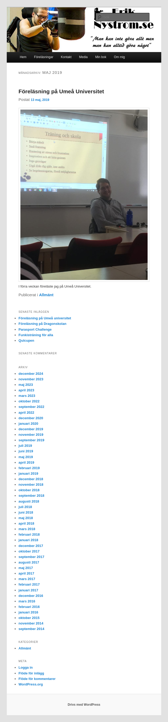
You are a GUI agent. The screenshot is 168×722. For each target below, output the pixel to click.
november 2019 (31, 435)
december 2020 (31, 418)
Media (83, 57)
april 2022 (26, 412)
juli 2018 (25, 507)
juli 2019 (25, 446)
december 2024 (31, 374)
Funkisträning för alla (36, 335)
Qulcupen (26, 340)
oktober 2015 (29, 618)
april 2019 (26, 462)
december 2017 (31, 546)
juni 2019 (26, 451)
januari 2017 (28, 590)
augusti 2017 (29, 562)
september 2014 (31, 629)
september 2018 (31, 496)
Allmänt (46, 295)
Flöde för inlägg (31, 673)
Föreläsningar (43, 57)
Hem (23, 57)
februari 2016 (29, 607)
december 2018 (31, 479)
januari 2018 (28, 540)
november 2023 (31, 379)
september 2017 (31, 557)
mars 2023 (27, 396)
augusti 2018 (29, 501)
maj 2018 (26, 518)
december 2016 (31, 596)
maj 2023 (26, 385)
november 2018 (31, 485)
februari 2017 (29, 584)
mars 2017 (27, 579)
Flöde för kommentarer (37, 679)
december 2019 (31, 429)
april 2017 (26, 573)
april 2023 (26, 390)
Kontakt (66, 57)
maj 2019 (26, 457)
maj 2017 (26, 568)
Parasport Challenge (35, 329)
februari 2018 (29, 534)
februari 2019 (29, 468)
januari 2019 (28, 473)
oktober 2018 (29, 490)
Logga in (26, 667)
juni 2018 (26, 512)
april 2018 (26, 523)
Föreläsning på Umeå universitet (45, 318)
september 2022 (31, 407)
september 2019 (31, 440)
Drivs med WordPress (84, 704)
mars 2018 (27, 529)
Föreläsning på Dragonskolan (42, 324)
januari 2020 (28, 424)
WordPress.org (31, 684)
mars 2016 (27, 601)
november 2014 (31, 623)
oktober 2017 (29, 551)
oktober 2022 (29, 401)
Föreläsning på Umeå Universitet (61, 91)
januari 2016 (28, 612)
